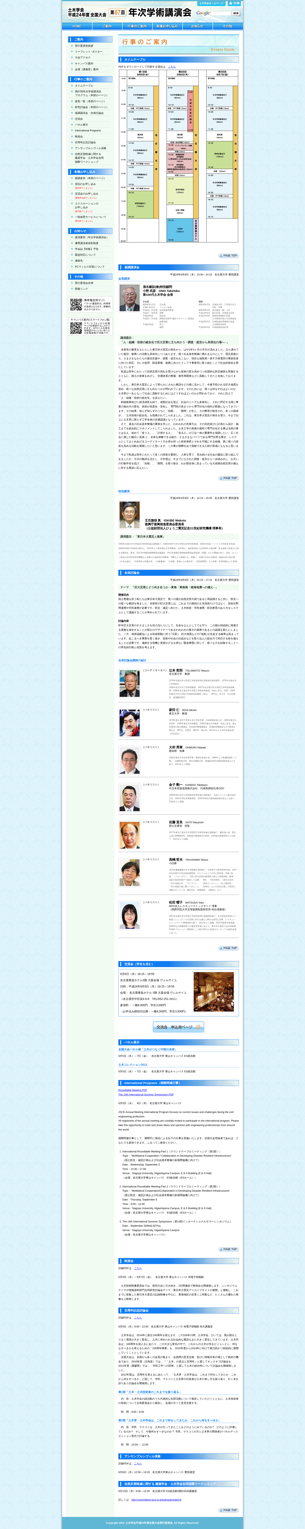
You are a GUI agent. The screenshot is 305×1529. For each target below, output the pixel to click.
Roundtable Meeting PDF (132, 1090)
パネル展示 (79, 124)
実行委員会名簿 (84, 282)
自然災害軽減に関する (87, 157)
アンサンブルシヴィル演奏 (90, 148)
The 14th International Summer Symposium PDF (146, 1094)
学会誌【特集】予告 (86, 248)
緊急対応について (85, 254)
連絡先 (79, 260)
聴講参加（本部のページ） (90, 178)
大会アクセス (83, 57)
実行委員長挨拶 (82, 45)
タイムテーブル (84, 85)
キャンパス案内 (84, 63)
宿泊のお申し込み (85, 183)
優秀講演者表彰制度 (86, 243)
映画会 (79, 136)
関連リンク (81, 288)
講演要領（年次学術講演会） (92, 237)
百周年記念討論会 (83, 142)
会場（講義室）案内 (86, 69)
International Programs (88, 130)
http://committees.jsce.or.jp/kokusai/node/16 (156, 1499)
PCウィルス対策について (90, 266)
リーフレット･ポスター (88, 51)
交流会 (77, 118)
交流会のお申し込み (86, 193)
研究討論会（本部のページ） (92, 107)
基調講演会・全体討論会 (89, 112)
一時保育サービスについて (90, 216)
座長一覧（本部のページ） (90, 101)
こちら (172, 66)
